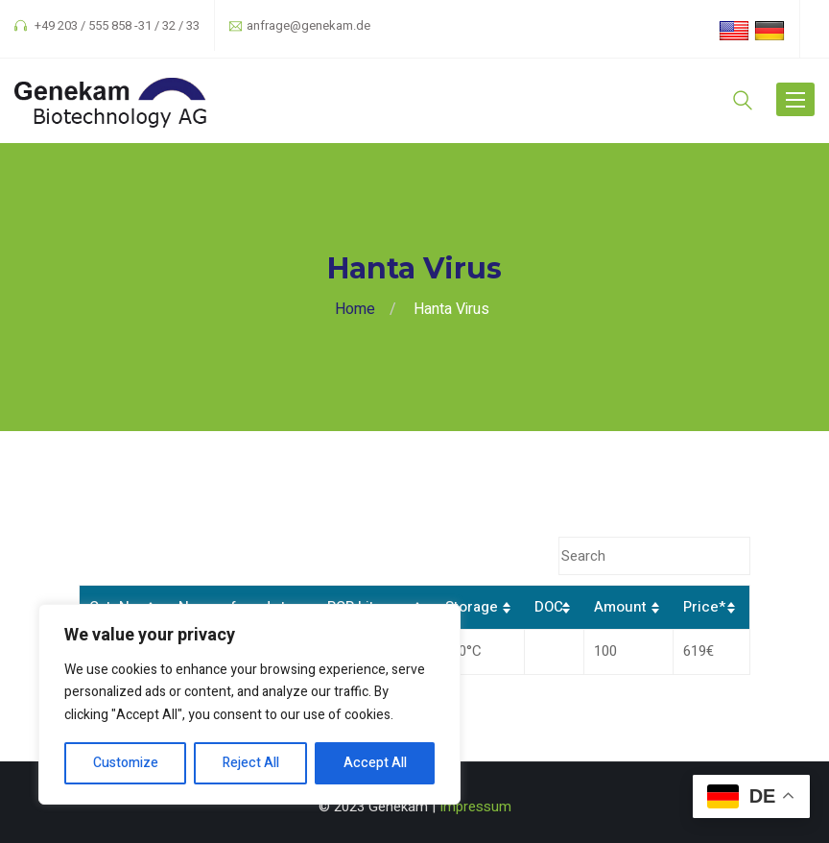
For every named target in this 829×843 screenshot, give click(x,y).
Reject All (251, 763)
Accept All (375, 763)
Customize (125, 763)
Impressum (475, 806)
